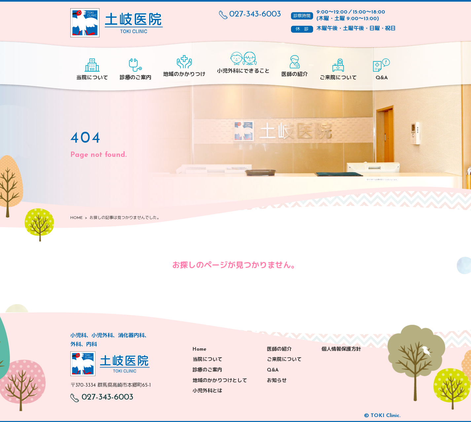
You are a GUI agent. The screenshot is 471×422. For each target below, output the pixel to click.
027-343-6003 (250, 14)
